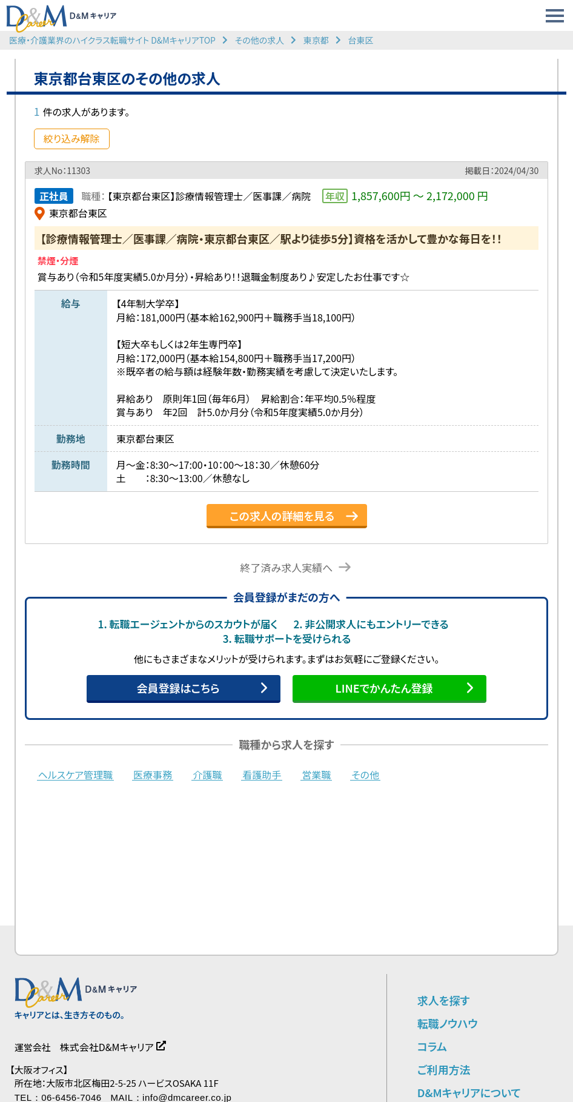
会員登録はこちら (177, 688)
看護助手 (261, 775)
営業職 (316, 775)
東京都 (316, 40)
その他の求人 (260, 40)
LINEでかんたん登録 (383, 688)
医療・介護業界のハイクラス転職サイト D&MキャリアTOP (112, 40)
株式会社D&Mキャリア (107, 1047)
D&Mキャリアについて (469, 1092)
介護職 (207, 775)
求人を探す (443, 1000)
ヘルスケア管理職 (75, 775)
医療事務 (152, 775)
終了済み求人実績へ (286, 567)
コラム (432, 1046)
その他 (365, 775)
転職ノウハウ (447, 1023)
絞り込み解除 (72, 138)
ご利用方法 (444, 1069)
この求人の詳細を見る (282, 515)
